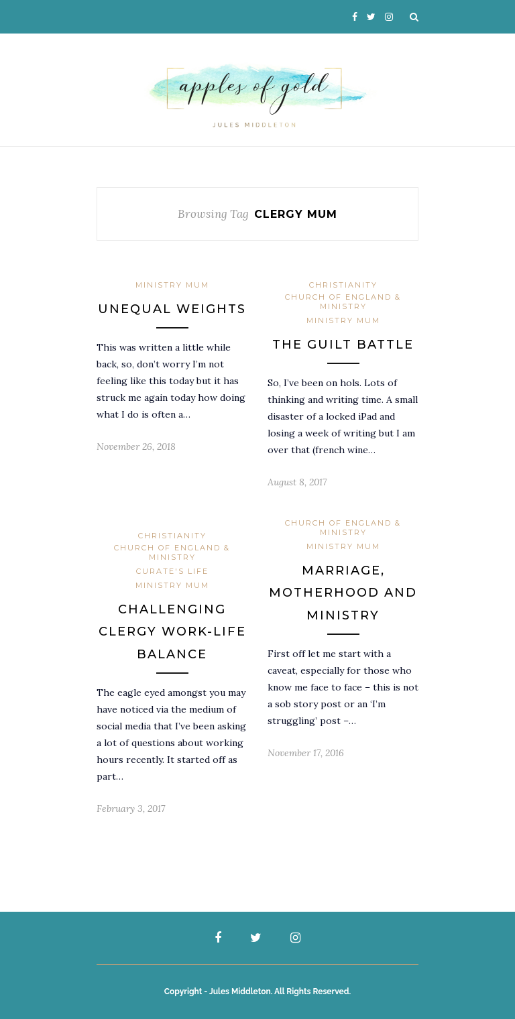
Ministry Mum (172, 285)
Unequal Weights (172, 309)
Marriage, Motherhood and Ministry (343, 593)
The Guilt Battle (343, 344)
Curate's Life (172, 571)
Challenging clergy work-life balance (172, 632)
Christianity (343, 285)
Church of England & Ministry (343, 301)
